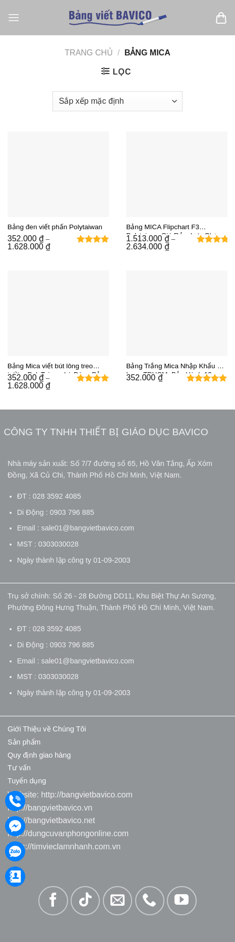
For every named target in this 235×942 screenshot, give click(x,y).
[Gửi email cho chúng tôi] (117, 900)
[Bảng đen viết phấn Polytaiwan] (58, 174)
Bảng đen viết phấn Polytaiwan (55, 227)
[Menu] (14, 17)
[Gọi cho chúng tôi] (149, 900)
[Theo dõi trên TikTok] (85, 900)
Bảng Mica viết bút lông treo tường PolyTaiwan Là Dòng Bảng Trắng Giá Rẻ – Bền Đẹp (58, 367)
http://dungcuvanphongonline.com (68, 833)
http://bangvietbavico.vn (50, 807)
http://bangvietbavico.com (86, 794)
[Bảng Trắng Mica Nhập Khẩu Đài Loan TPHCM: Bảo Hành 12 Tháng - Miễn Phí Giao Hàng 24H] (176, 313)
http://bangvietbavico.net (51, 820)
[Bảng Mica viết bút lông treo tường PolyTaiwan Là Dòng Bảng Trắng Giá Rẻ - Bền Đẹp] (58, 313)
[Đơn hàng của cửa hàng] (117, 101)
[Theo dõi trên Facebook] (53, 900)
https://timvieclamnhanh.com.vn (64, 846)
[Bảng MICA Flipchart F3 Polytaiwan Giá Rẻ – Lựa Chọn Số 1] (176, 174)
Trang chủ (89, 52)
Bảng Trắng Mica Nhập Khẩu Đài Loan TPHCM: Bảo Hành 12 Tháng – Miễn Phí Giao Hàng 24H (176, 367)
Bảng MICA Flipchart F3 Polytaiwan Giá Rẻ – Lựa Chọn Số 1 (173, 228)
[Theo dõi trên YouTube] (181, 900)
